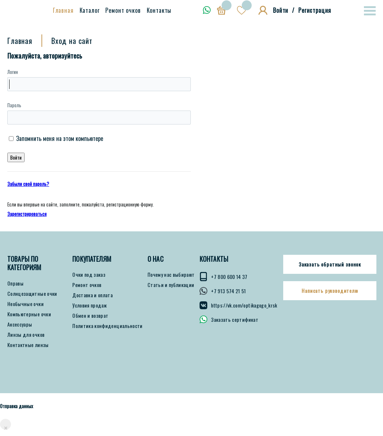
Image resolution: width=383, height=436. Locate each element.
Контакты (159, 10)
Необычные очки (25, 303)
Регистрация (314, 10)
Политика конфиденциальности (107, 325)
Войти (280, 10)
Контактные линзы (28, 344)
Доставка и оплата (92, 295)
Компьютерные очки (29, 314)
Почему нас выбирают (171, 274)
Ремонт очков (123, 10)
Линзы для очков (25, 334)
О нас (155, 259)
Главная (63, 10)
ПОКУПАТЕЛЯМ (91, 259)
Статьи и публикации (170, 284)
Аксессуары (19, 324)
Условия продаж (89, 305)
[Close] (5, 424)
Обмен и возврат (90, 315)
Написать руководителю (330, 290)
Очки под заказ (88, 274)
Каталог (90, 10)
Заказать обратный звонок (330, 264)
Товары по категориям (24, 263)
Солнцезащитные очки (32, 293)
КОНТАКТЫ (214, 259)
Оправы (15, 283)
